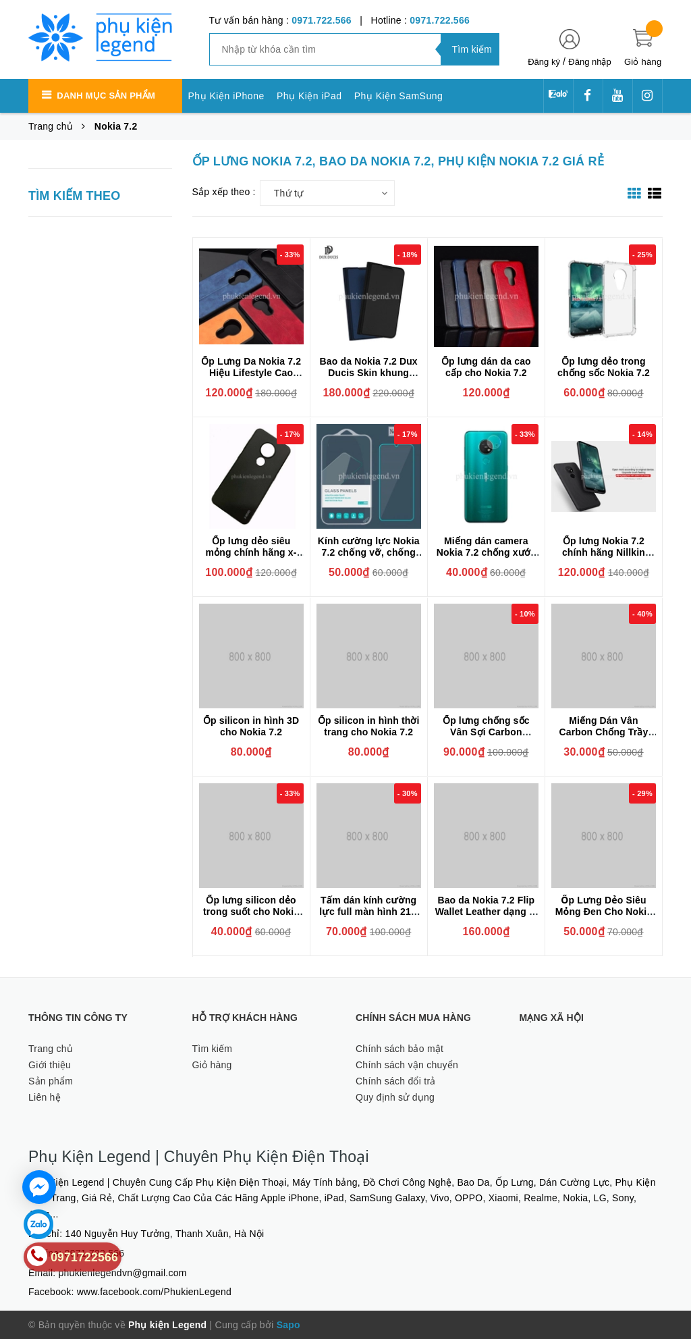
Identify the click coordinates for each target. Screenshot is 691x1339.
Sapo (288, 1324)
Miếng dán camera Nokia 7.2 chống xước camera (486, 552)
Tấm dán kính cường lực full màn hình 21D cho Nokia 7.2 (368, 911)
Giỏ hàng (212, 1064)
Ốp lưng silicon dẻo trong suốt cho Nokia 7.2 (251, 911)
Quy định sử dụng (395, 1097)
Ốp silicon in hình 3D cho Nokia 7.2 (251, 726)
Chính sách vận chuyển (407, 1064)
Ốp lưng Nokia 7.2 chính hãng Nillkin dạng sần (603, 552)
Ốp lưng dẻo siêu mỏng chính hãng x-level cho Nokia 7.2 (251, 552)
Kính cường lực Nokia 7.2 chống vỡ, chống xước (369, 552)
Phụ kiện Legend (167, 1324)
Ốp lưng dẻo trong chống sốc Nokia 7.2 (603, 367)
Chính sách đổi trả (396, 1081)
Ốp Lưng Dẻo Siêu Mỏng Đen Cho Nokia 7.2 (604, 911)
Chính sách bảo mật (399, 1048)
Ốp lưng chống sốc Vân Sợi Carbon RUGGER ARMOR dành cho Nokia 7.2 (486, 737)
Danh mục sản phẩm (106, 95)
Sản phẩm (50, 1081)
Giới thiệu (49, 1064)
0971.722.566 (322, 20)
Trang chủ (50, 1048)
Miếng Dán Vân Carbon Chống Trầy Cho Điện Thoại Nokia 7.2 (603, 737)
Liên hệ (44, 1097)
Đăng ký (544, 62)
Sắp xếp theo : (224, 191)
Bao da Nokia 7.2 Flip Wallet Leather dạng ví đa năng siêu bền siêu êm (486, 917)
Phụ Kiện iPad (309, 95)
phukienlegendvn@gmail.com (123, 1272)
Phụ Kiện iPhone (226, 95)
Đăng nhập (589, 62)
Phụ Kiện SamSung (398, 95)
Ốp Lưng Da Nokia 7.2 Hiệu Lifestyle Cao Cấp (251, 373)
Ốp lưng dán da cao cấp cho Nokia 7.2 (486, 367)
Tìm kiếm (212, 1048)
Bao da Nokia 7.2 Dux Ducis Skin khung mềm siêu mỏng (369, 373)
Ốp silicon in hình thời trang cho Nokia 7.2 (369, 726)
